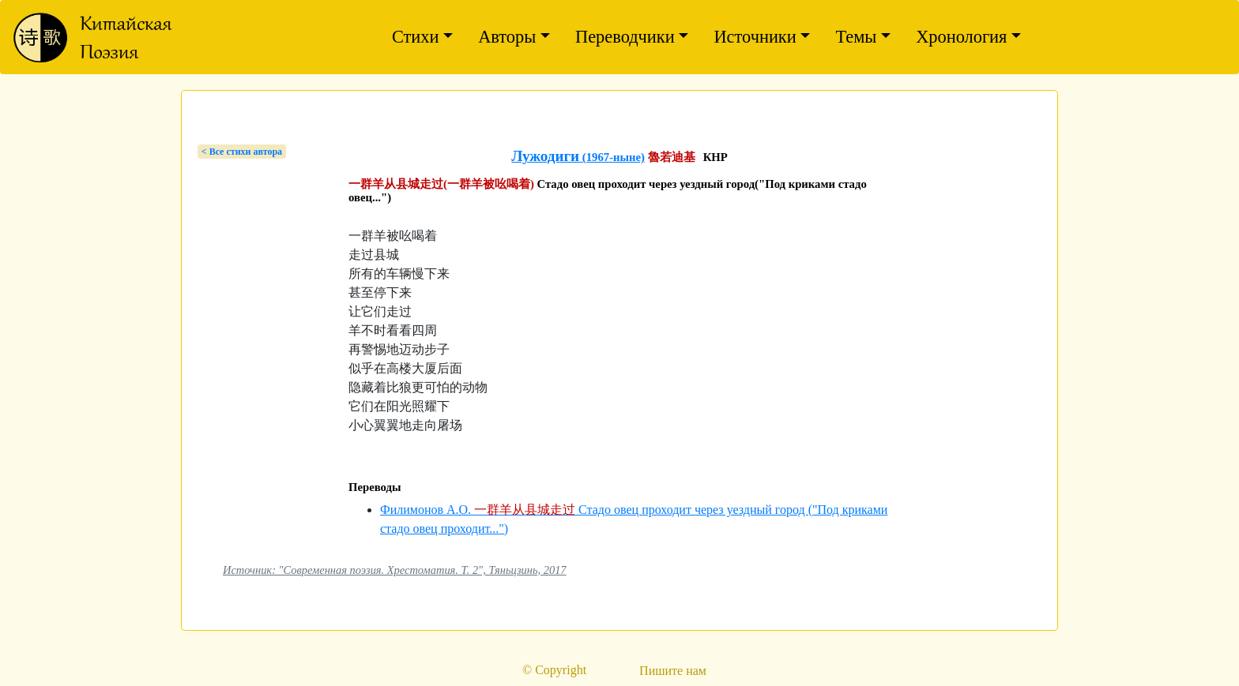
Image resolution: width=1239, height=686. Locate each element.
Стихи (415, 37)
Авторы (507, 37)
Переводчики (625, 37)
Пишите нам (672, 670)
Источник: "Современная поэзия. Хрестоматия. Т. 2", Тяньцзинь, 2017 (395, 570)
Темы (855, 37)
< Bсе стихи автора (241, 151)
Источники (755, 37)
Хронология (961, 37)
